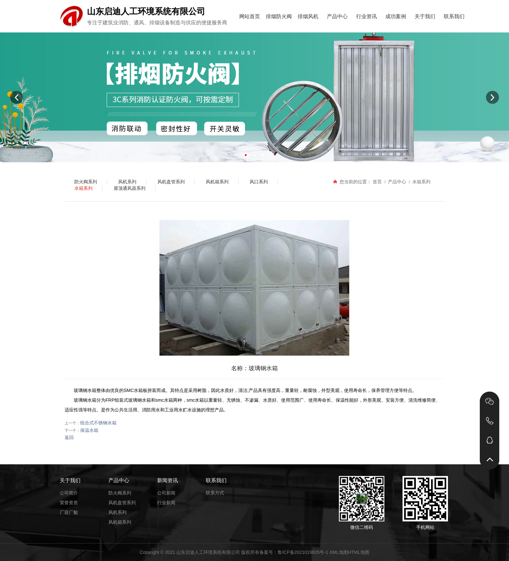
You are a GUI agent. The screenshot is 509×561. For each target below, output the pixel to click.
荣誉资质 (69, 502)
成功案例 (395, 16)
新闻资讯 (167, 480)
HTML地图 (358, 552)
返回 (69, 437)
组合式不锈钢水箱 (98, 422)
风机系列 (117, 512)
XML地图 (338, 552)
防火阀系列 (119, 492)
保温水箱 (89, 430)
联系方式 (215, 492)
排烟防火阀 (279, 16)
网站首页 (249, 16)
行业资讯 (366, 16)
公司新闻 (166, 492)
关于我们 (425, 16)
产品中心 (337, 16)
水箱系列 (421, 181)
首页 (377, 181)
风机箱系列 (119, 522)
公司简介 (69, 492)
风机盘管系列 (122, 502)
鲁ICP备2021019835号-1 (303, 552)
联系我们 (454, 16)
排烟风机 (308, 16)
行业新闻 (166, 502)
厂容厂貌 (69, 512)
